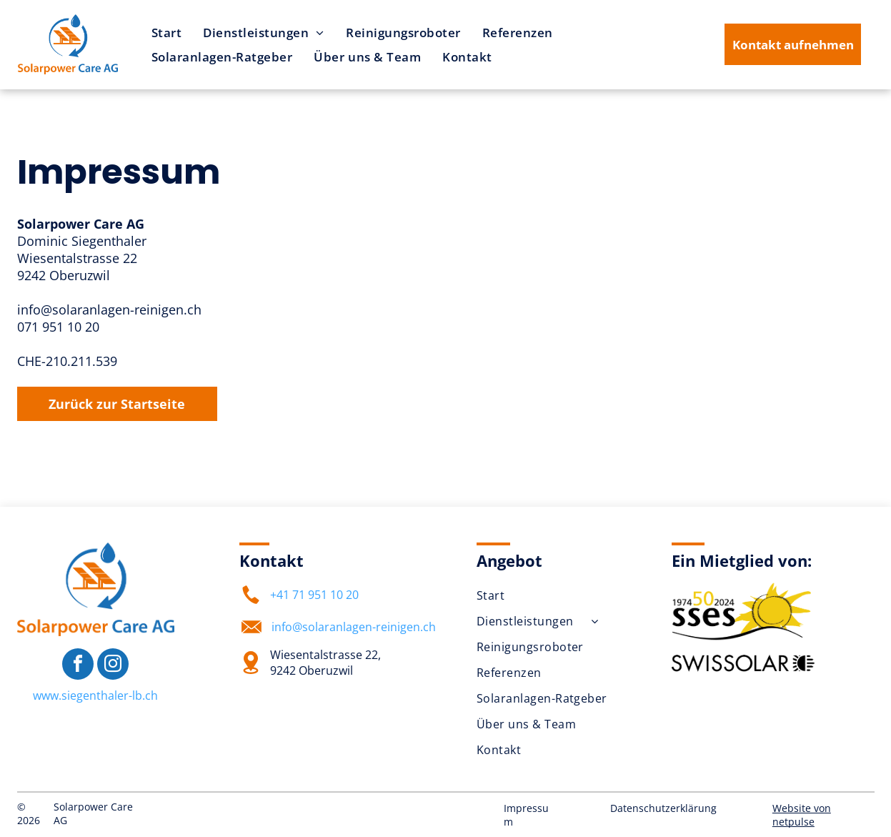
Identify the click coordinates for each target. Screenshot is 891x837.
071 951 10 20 (58, 326)
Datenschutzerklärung (663, 808)
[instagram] (113, 665)
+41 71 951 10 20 (314, 595)
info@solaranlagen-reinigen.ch (109, 309)
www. (47, 695)
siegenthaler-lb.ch (109, 695)
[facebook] (78, 665)
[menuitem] (167, 32)
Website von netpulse (801, 814)
